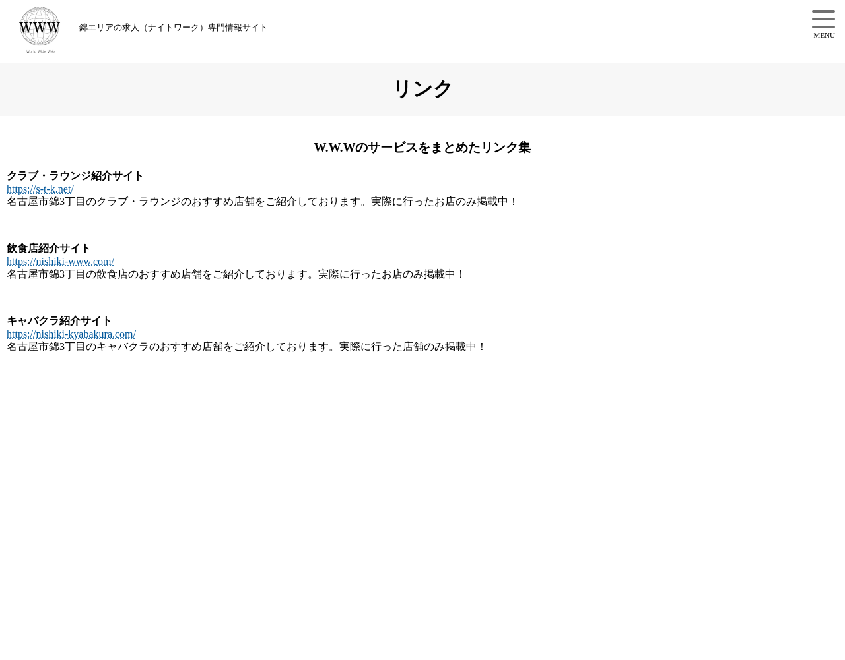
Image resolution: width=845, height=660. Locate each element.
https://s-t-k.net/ (40, 189)
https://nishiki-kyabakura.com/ (71, 334)
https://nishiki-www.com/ (60, 261)
